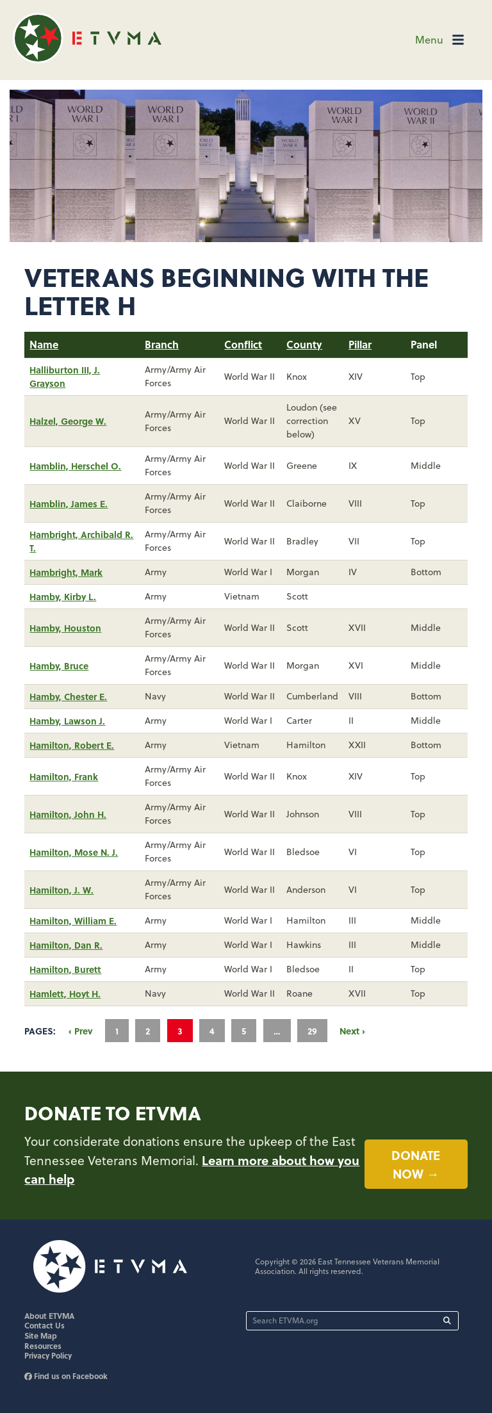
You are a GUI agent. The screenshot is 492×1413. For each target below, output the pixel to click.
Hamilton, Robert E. (71, 745)
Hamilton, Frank (63, 776)
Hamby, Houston (65, 627)
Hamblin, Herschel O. (75, 465)
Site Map (40, 1335)
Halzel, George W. (67, 420)
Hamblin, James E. (68, 503)
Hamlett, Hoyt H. (65, 993)
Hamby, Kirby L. (62, 596)
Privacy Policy (48, 1355)
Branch (162, 344)
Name (43, 344)
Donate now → (415, 1164)
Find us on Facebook (66, 1376)
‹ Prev (81, 1030)
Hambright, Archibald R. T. (81, 541)
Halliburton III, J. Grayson (64, 376)
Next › (352, 1030)
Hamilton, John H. (67, 814)
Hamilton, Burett (65, 969)
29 (312, 1030)
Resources (43, 1346)
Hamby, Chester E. (68, 696)
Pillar (360, 344)
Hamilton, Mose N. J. (73, 851)
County (304, 344)
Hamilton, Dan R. (65, 944)
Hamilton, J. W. (61, 889)
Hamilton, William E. (73, 920)
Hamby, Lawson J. (67, 720)
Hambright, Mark (65, 572)
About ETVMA (49, 1315)
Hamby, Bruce (58, 665)
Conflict (243, 344)
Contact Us (44, 1325)
